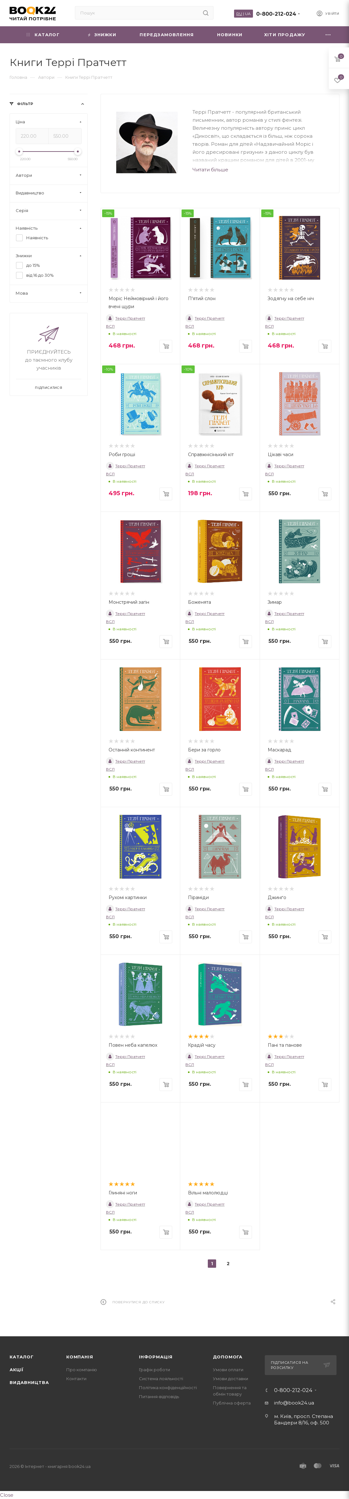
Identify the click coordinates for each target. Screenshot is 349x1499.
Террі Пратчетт (125, 318)
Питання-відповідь (159, 1396)
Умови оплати (228, 1369)
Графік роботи (154, 1369)
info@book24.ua (294, 1403)
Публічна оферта (232, 1402)
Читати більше (210, 170)
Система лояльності (161, 1378)
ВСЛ (110, 326)
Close (6, 1495)
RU (239, 13)
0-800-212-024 (276, 14)
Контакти (76, 1378)
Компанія (79, 1356)
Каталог (22, 1356)
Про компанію (81, 1369)
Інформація (156, 1356)
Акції (17, 1369)
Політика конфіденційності (168, 1387)
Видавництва (29, 1382)
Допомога (227, 1356)
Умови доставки (230, 1378)
